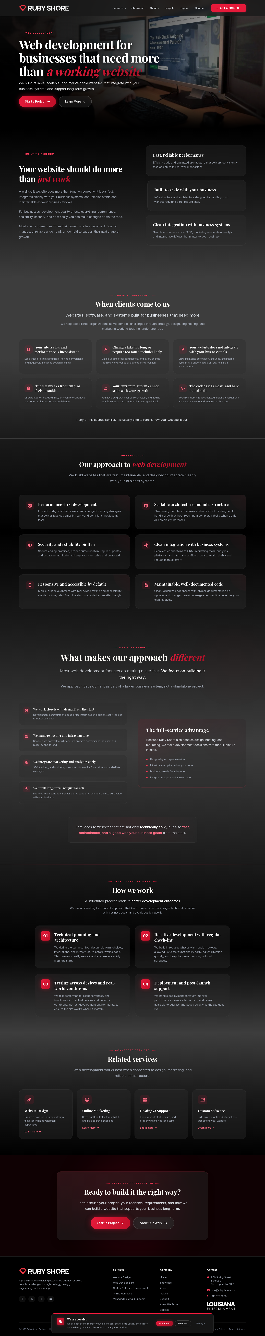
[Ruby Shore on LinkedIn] (50, 1299)
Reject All (183, 1323)
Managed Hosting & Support (129, 1298)
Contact (199, 8)
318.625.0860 (219, 1296)
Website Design (122, 1277)
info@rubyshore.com (223, 1290)
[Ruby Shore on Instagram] (41, 1299)
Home (163, 1277)
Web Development (123, 1282)
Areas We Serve (169, 1304)
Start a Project (229, 8)
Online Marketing (122, 1293)
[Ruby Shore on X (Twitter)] (31, 1299)
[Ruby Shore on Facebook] (22, 1299)
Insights (169, 8)
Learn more (33, 1132)
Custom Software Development (130, 1288)
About (154, 8)
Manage (200, 1323)
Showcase (137, 8)
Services (119, 8)
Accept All (164, 1323)
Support (184, 8)
